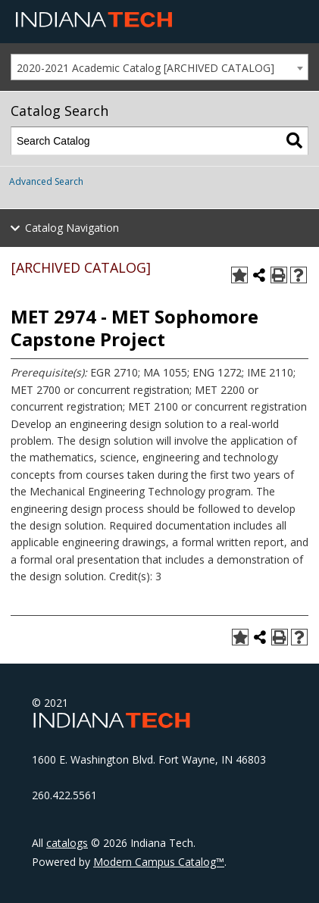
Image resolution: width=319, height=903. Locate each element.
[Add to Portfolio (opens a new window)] (239, 275)
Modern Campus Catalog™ (158, 862)
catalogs (67, 843)
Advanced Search (46, 181)
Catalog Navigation (72, 227)
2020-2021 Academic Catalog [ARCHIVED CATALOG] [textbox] (145, 68)
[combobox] (159, 67)
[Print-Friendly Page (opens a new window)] (279, 275)
